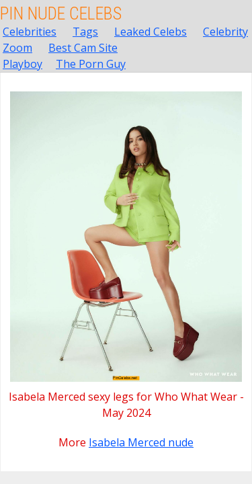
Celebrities (29, 31)
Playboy (22, 63)
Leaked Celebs (150, 31)
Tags (85, 31)
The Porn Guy (91, 63)
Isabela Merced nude (141, 442)
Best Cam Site (83, 47)
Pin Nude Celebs (61, 13)
